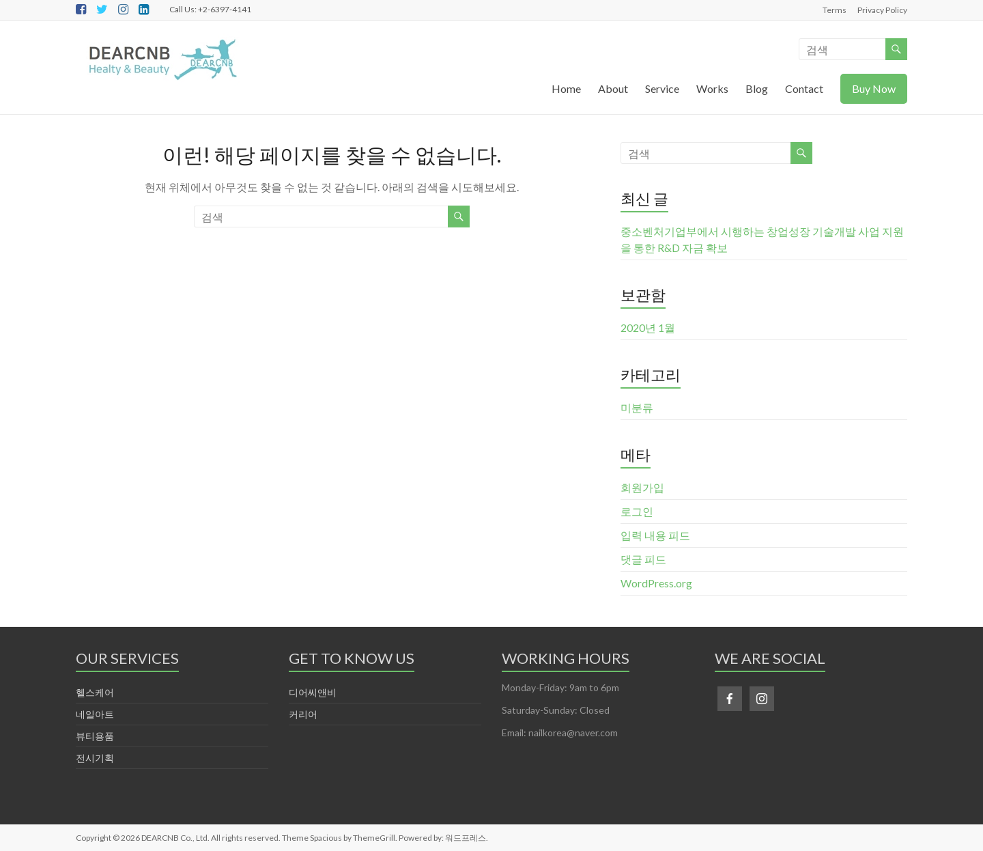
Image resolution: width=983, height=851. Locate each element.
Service (662, 88)
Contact (804, 88)
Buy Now (874, 88)
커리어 (303, 714)
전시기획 (95, 758)
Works (712, 88)
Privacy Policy (882, 9)
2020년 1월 (648, 327)
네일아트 (95, 714)
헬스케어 (95, 692)
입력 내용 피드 (655, 535)
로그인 (637, 511)
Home (566, 88)
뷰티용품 (95, 736)
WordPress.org (656, 582)
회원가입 (642, 487)
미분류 (637, 407)
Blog (756, 88)
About (613, 88)
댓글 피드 (643, 559)
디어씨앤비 (313, 692)
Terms (834, 9)
